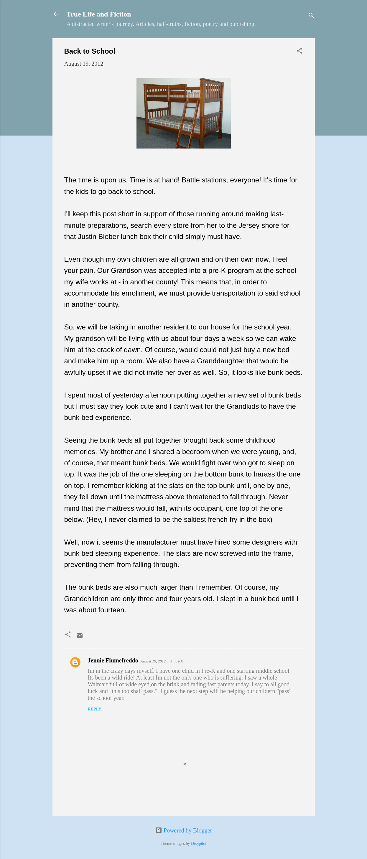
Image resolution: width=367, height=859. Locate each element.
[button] (299, 51)
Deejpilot (198, 843)
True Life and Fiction (99, 14)
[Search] (311, 16)
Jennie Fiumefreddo (113, 660)
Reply (94, 709)
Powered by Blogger (183, 830)
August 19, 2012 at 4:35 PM (162, 661)
